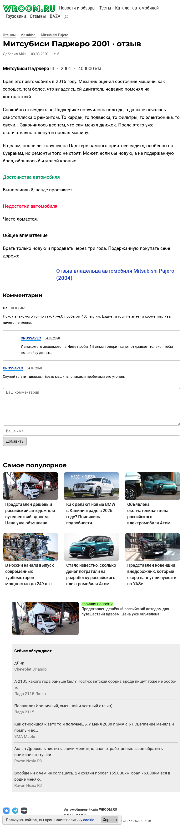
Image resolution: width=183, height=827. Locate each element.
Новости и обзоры (77, 8)
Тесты (105, 8)
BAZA (55, 16)
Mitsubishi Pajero (54, 35)
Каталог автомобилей (137, 8)
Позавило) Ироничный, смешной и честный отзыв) (63, 705)
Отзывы (38, 16)
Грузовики (16, 16)
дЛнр (19, 663)
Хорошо (110, 819)
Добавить (15, 441)
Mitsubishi (28, 35)
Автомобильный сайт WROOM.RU (90, 809)
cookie (88, 820)
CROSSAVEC (31, 338)
